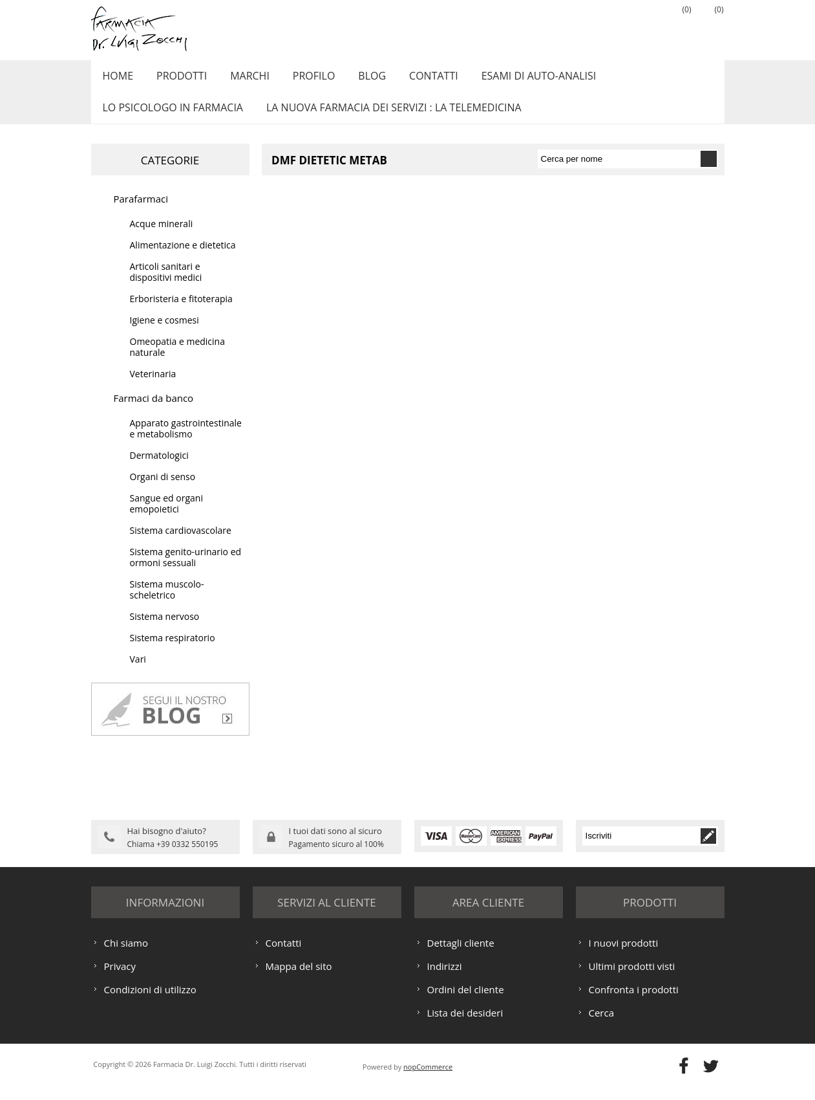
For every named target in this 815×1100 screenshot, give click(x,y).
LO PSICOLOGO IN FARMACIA (171, 118)
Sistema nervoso (165, 630)
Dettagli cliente (460, 955)
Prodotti (176, 79)
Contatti (415, 79)
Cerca (602, 1024)
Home (116, 79)
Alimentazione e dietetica (183, 259)
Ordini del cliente (465, 1001)
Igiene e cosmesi (164, 334)
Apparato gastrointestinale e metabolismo (186, 442)
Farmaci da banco (154, 412)
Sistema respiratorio (172, 652)
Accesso (644, 26)
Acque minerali (161, 238)
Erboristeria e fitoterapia (181, 313)
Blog (357, 79)
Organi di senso (163, 491)
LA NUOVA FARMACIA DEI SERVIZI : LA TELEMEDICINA (388, 118)
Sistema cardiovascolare (180, 544)
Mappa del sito (299, 978)
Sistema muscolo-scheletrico (167, 603)
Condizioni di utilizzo (150, 1001)
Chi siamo (126, 955)
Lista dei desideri (465, 1024)
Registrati (611, 26)
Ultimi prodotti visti (632, 978)
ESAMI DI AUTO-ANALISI (517, 79)
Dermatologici (159, 469)
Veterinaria (153, 388)
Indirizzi (444, 978)
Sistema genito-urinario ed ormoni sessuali (186, 571)
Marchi (241, 79)
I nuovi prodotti (624, 955)
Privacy (120, 978)
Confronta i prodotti (634, 1001)
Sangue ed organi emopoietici (166, 517)
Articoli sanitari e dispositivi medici (166, 286)
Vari (138, 673)
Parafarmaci (141, 212)
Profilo (302, 79)
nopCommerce (427, 1079)
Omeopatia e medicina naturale (177, 361)
